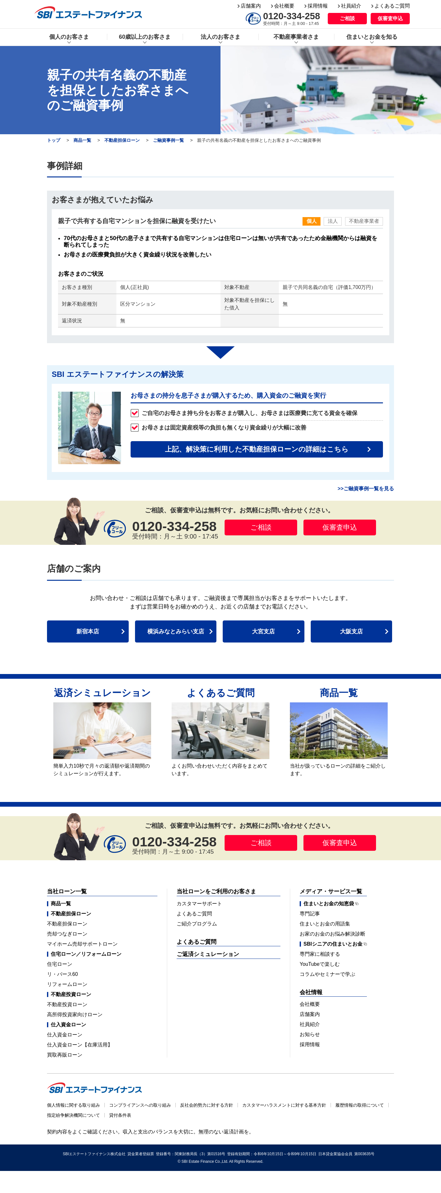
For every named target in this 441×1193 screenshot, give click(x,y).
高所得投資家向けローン (75, 1014)
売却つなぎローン (67, 934)
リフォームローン (67, 984)
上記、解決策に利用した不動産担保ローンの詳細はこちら (257, 449)
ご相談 (347, 18)
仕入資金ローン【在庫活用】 (80, 1044)
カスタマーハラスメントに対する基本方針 (284, 1105)
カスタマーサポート (199, 903)
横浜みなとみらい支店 (175, 631)
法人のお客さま (220, 37)
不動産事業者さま (296, 37)
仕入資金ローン (64, 1034)
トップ (53, 140)
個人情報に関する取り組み (73, 1105)
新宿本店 (87, 631)
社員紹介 (351, 6)
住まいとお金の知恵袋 (328, 903)
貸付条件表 (120, 1115)
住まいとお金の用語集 (325, 923)
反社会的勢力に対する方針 (206, 1105)
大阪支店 (351, 631)
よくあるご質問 (392, 6)
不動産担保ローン (122, 140)
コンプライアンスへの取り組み (140, 1105)
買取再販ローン (64, 1055)
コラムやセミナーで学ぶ (327, 974)
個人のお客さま (69, 37)
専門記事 (310, 913)
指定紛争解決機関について (73, 1115)
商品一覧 (82, 140)
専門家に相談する (320, 954)
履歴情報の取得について (359, 1105)
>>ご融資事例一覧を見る (366, 488)
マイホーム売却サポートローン (82, 944)
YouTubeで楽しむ (320, 964)
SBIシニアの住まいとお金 (332, 944)
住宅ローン (59, 964)
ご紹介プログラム (197, 923)
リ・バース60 (62, 974)
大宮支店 (263, 631)
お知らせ (310, 1034)
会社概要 (284, 6)
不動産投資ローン (67, 1004)
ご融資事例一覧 (168, 140)
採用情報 (318, 6)
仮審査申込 (390, 18)
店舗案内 (251, 6)
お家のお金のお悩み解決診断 (332, 934)
